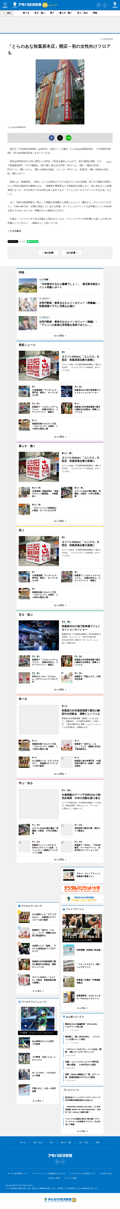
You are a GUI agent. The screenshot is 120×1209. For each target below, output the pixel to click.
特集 (95, 13)
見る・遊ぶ (39, 13)
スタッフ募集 (71, 1162)
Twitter (104, 5)
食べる (26, 13)
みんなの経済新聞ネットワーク (60, 1184)
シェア (22, 241)
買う (52, 13)
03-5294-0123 (25, 153)
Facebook (98, 5)
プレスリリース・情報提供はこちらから (50, 1158)
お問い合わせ (107, 1158)
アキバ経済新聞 (26, 5)
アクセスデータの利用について (84, 1158)
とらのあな (15, 231)
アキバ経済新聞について (19, 1158)
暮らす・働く (65, 13)
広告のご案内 (55, 1162)
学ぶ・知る (82, 13)
